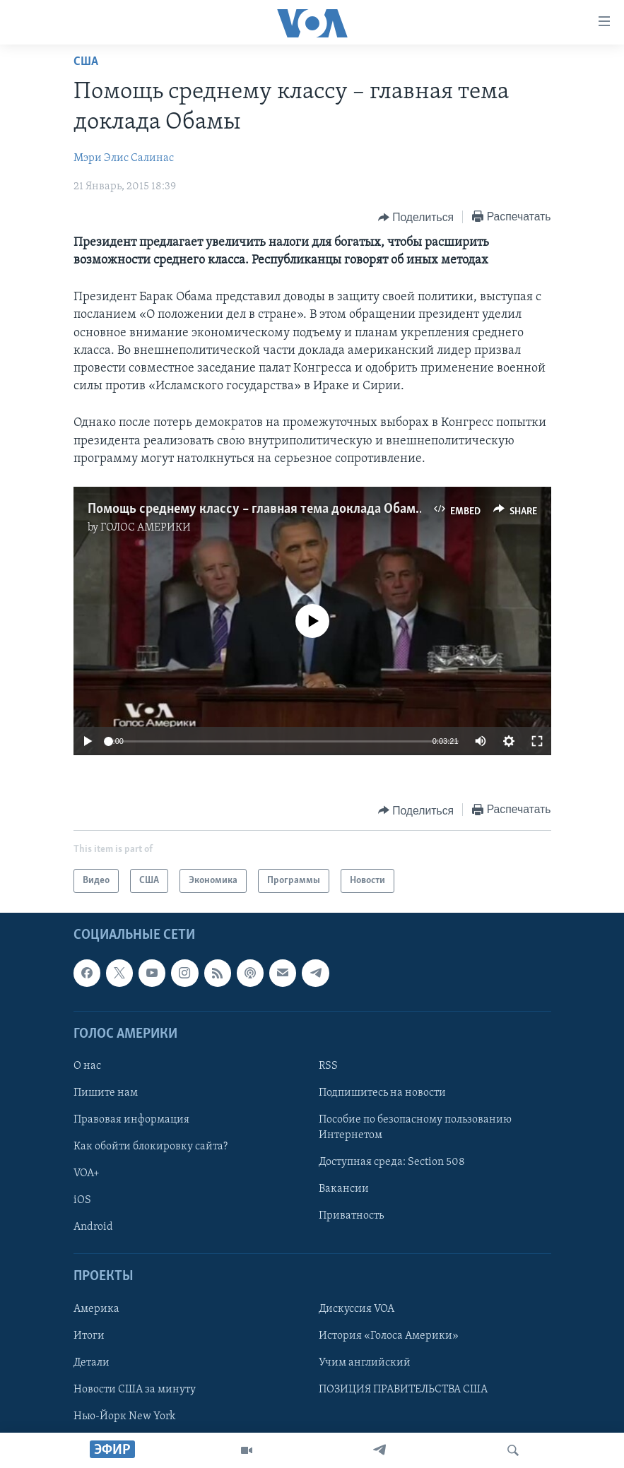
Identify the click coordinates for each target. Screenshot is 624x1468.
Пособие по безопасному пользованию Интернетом (415, 1127)
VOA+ (86, 1173)
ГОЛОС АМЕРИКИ (145, 527)
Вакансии (344, 1189)
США (85, 62)
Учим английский (365, 1362)
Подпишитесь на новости (382, 1093)
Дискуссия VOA (356, 1309)
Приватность (351, 1216)
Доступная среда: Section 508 (392, 1162)
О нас (87, 1066)
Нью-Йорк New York (124, 1416)
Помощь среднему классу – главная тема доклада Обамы (256, 509)
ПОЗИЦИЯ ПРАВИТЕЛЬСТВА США (403, 1389)
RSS (328, 1066)
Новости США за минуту (134, 1389)
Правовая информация (131, 1119)
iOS (82, 1201)
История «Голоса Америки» (389, 1336)
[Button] (416, 217)
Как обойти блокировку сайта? (150, 1146)
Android (93, 1227)
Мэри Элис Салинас (123, 158)
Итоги (89, 1336)
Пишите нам (105, 1093)
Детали (91, 1362)
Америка (96, 1309)
